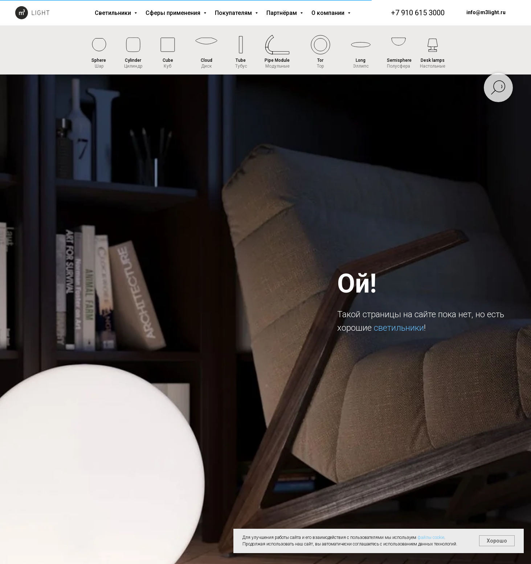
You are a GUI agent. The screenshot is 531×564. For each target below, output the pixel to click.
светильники (399, 328)
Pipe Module (277, 60)
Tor (320, 60)
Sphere (98, 60)
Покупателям (234, 12)
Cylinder (133, 60)
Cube (168, 60)
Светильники (113, 12)
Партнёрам (282, 12)
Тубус (241, 66)
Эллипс (361, 66)
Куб (167, 66)
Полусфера (398, 66)
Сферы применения (174, 12)
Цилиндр (133, 66)
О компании (328, 12)
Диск (206, 66)
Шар (99, 66)
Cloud (206, 60)
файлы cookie (430, 537)
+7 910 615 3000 (418, 12)
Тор (320, 66)
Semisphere (399, 60)
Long (360, 60)
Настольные (432, 66)
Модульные (277, 66)
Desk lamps (433, 60)
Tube (241, 60)
